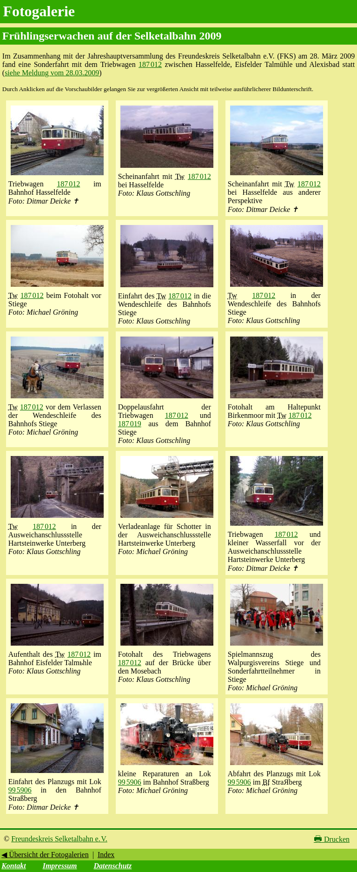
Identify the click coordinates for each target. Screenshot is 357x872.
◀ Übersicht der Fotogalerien (45, 855)
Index (106, 855)
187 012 (150, 64)
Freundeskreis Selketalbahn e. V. (59, 839)
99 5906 (20, 790)
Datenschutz (112, 866)
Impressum (60, 866)
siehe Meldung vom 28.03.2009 (52, 73)
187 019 (129, 424)
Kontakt (13, 866)
